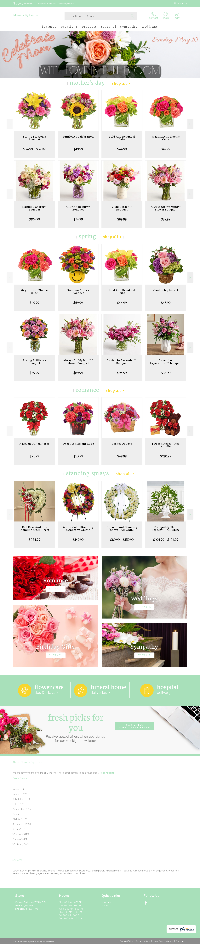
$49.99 (78, 149)
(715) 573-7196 (25, 3)
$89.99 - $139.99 (122, 539)
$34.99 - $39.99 (34, 149)
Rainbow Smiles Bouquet (78, 292)
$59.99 (78, 303)
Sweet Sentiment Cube (78, 443)
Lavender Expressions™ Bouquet (166, 362)
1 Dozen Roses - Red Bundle (166, 445)
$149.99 (78, 539)
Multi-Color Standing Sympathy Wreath (78, 529)
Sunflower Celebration (78, 136)
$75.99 (34, 456)
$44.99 (122, 149)
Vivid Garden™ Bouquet (122, 208)
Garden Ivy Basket (165, 290)
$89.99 (122, 219)
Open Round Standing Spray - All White (122, 529)
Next (190, 124)
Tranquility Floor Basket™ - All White (166, 529)
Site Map (180, 941)
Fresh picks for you (75, 728)
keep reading (107, 772)
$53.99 (78, 456)
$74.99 (78, 219)
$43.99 (166, 303)
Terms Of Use (126, 941)
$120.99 (165, 456)
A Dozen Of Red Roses (34, 443)
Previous (10, 124)
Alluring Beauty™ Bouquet (78, 208)
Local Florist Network (163, 941)
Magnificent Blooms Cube (166, 138)
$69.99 (34, 373)
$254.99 (34, 539)
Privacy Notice (143, 941)
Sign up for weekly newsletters (135, 726)
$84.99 (166, 373)
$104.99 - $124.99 (165, 539)
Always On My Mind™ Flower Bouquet (166, 208)
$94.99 (122, 373)
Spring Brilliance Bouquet (34, 362)
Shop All (119, 83)
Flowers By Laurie (25, 15)
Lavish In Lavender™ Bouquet (122, 362)
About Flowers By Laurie (27, 762)
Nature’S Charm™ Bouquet (34, 208)
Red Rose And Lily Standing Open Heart (34, 529)
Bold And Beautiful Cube (122, 138)
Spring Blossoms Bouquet (34, 138)
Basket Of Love (122, 443)
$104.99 (34, 219)
